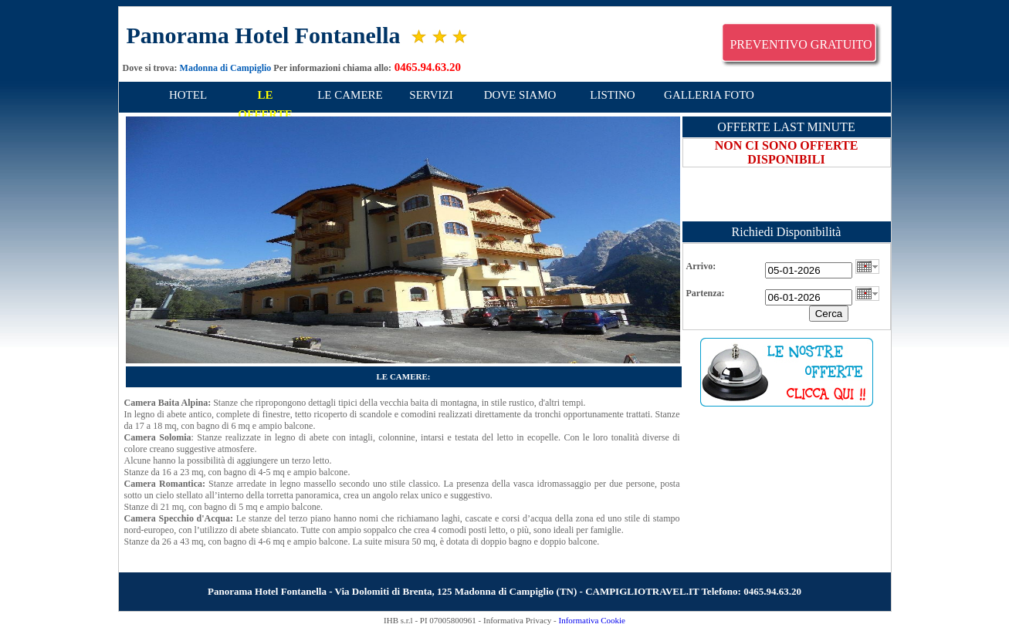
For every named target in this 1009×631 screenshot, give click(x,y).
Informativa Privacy (517, 620)
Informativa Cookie (591, 620)
